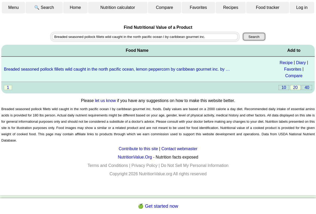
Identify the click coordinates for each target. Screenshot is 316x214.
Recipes (230, 7)
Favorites (198, 7)
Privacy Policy (144, 165)
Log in (302, 7)
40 (306, 87)
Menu (13, 7)
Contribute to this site (138, 149)
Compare (164, 7)
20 (295, 87)
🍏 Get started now (158, 206)
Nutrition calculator (117, 7)
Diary (301, 62)
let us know (105, 100)
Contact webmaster (179, 149)
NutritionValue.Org (135, 157)
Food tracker (267, 7)
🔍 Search (44, 7)
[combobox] (145, 36)
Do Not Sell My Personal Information (194, 165)
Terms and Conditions (108, 165)
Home (75, 7)
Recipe (286, 62)
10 (283, 87)
